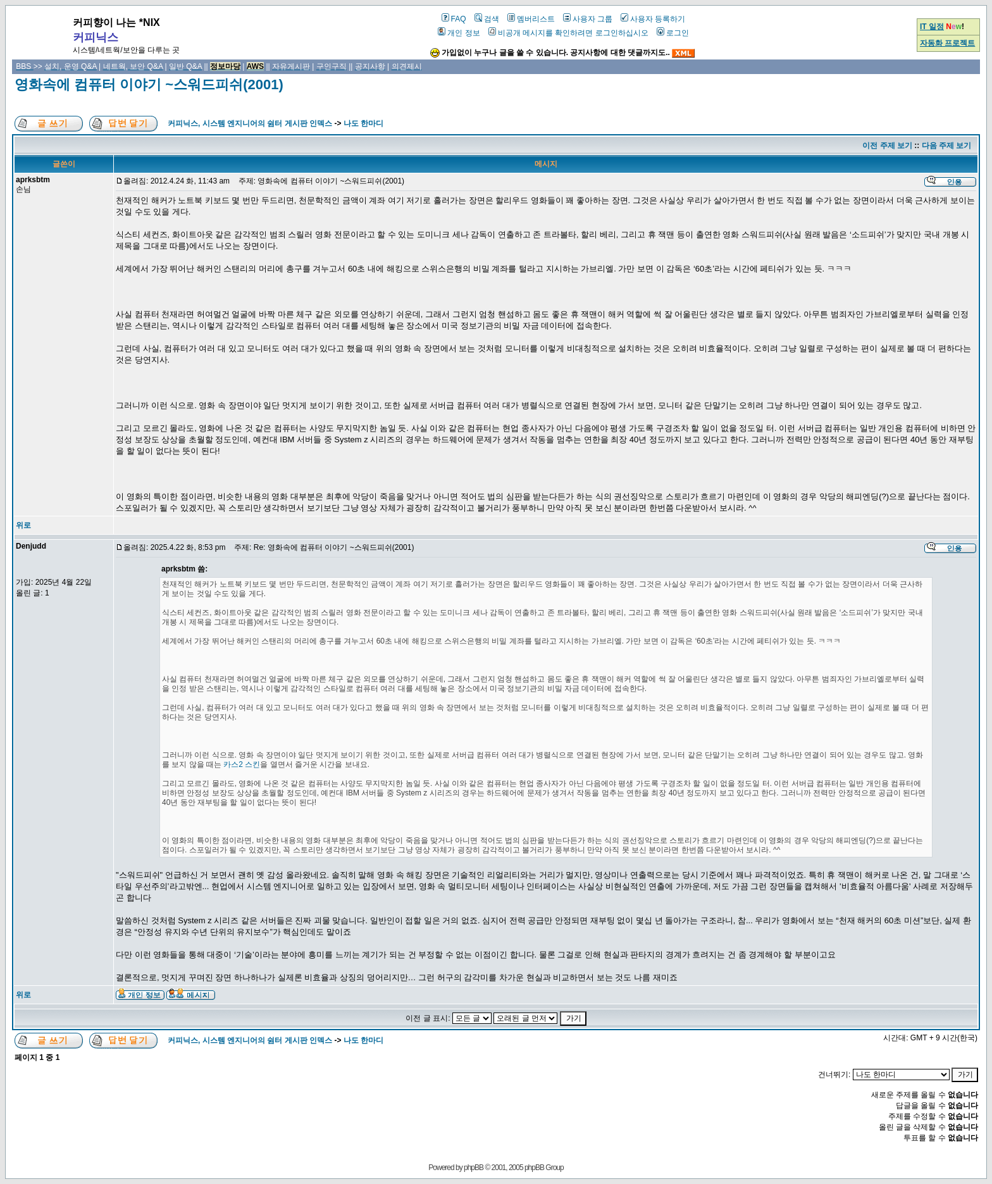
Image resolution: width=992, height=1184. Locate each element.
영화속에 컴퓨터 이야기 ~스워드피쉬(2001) (149, 84)
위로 (23, 525)
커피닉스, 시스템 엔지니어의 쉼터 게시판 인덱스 (250, 123)
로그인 (673, 32)
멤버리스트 (531, 19)
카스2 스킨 (241, 764)
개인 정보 (459, 32)
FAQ (454, 19)
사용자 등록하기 (653, 19)
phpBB (473, 1167)
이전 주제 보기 (887, 145)
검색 (486, 19)
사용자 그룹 (587, 19)
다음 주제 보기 (947, 145)
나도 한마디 (363, 123)
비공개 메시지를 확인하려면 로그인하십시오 (568, 32)
